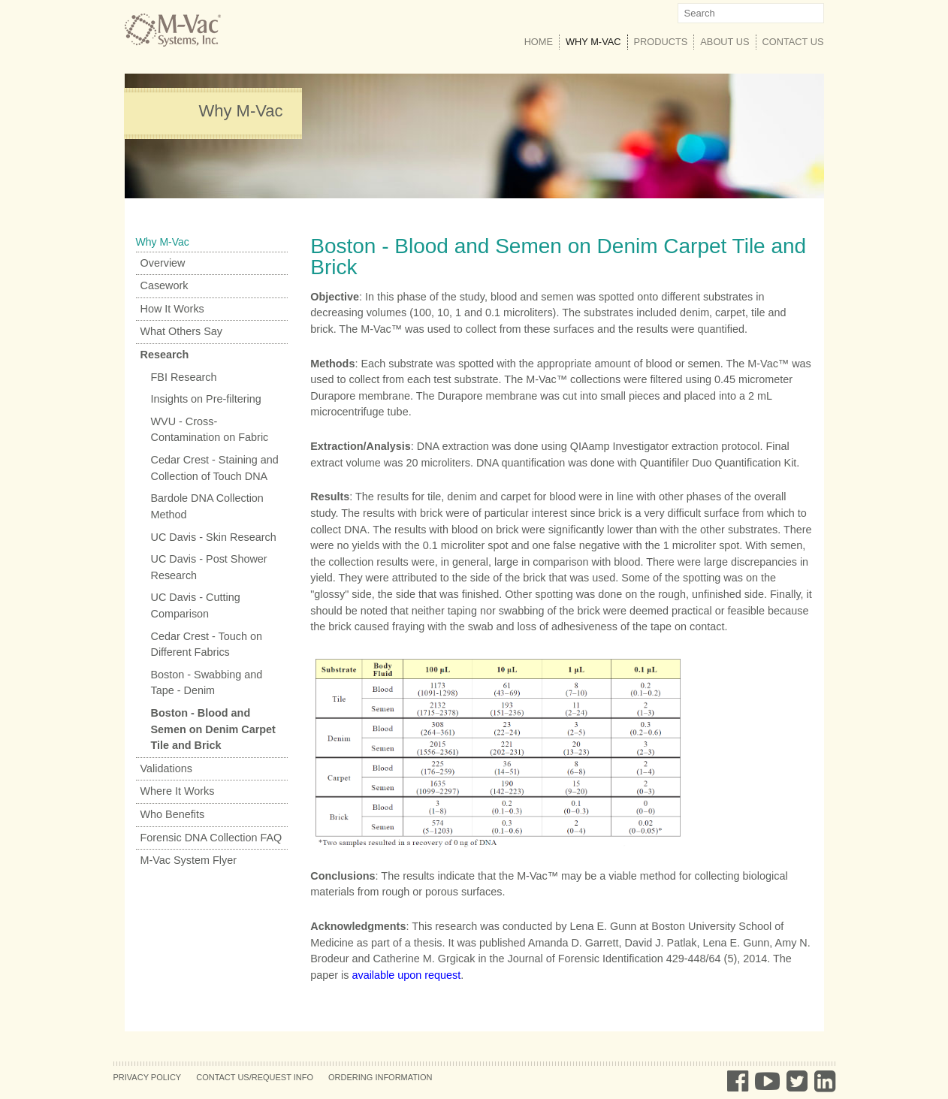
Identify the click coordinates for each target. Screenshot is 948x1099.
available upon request (406, 975)
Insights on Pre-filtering (206, 399)
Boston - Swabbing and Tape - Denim (207, 683)
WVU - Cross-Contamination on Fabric (210, 429)
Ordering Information (380, 1077)
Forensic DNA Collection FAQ (211, 838)
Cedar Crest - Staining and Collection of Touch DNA (215, 468)
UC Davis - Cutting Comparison (195, 605)
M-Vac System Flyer (188, 860)
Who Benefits (172, 814)
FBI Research (184, 377)
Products (661, 41)
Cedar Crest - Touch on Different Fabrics (207, 644)
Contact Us (793, 41)
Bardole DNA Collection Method (207, 506)
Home (538, 41)
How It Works (172, 309)
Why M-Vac (596, 41)
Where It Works (177, 791)
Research (164, 355)
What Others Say (181, 331)
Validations (166, 768)
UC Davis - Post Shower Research (209, 567)
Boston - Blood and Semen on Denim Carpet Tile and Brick (213, 729)
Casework (164, 285)
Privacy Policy (147, 1077)
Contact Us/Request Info (254, 1077)
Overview (163, 263)
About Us (724, 41)
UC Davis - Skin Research (213, 537)
